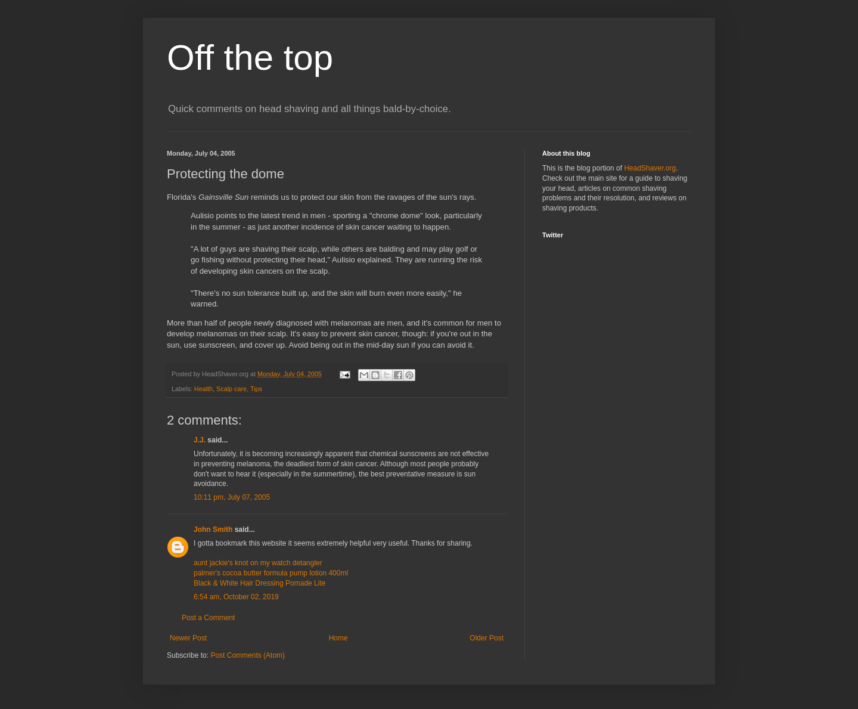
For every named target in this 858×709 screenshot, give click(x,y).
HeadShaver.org (650, 168)
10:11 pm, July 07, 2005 (232, 497)
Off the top (250, 58)
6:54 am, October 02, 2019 (236, 597)
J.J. (200, 440)
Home (338, 638)
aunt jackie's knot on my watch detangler (258, 563)
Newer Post (188, 638)
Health (203, 388)
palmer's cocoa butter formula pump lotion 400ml (271, 573)
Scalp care (231, 388)
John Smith (213, 529)
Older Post (486, 638)
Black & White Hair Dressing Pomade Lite (259, 583)
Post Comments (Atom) (247, 655)
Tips (256, 388)
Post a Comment (208, 618)
